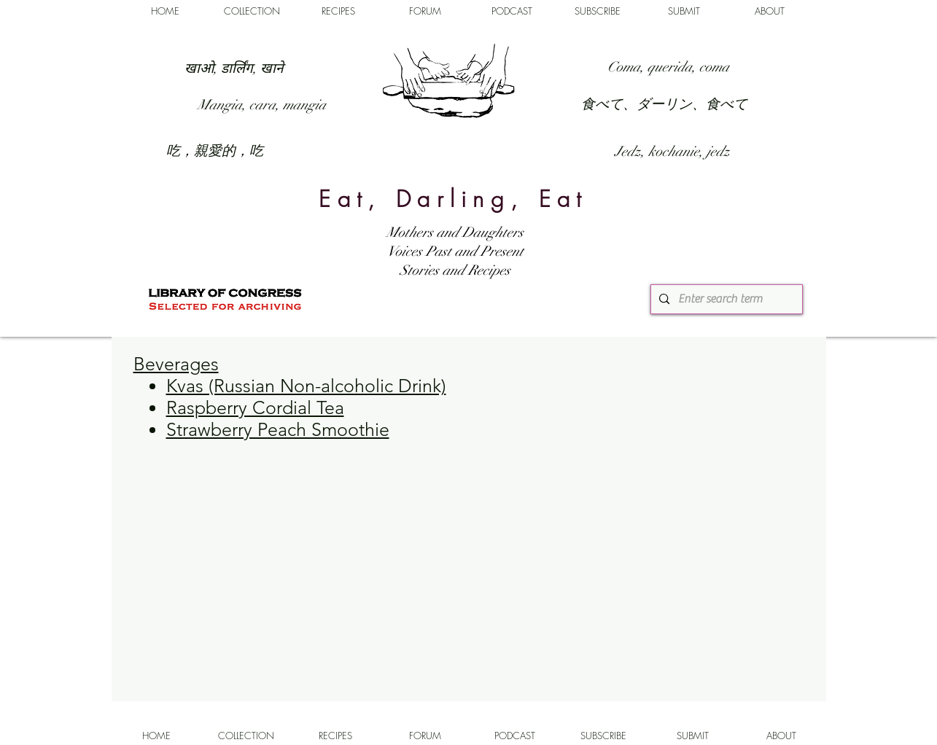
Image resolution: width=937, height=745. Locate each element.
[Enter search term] (724, 299)
